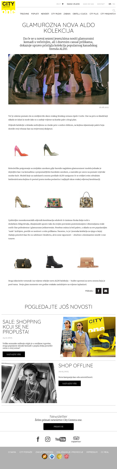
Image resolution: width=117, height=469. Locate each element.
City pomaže (25, 452)
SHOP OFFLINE (75, 365)
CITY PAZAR (56, 13)
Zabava (67, 13)
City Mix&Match (108, 13)
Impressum (92, 452)
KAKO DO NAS (88, 4)
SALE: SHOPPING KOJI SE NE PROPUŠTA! (22, 326)
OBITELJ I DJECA (80, 13)
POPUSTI (35, 13)
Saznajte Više (14, 354)
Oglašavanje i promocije (70, 452)
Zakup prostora (44, 452)
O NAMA (12, 452)
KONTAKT (101, 4)
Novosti (45, 13)
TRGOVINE (24, 13)
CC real (105, 452)
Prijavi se (58, 426)
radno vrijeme (73, 4)
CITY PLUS (94, 13)
